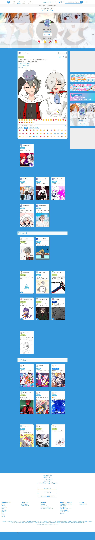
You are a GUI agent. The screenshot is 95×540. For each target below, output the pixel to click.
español (3, 505)
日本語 (3, 516)
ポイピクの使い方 (25, 505)
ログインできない (64, 510)
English (3, 504)
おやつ (31, 127)
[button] (17, 533)
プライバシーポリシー (46, 507)
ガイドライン (44, 505)
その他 (36, 127)
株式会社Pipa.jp (83, 504)
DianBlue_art (47, 29)
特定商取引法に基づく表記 (47, 508)
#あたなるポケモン (24, 63)
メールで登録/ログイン (47, 496)
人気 (26, 127)
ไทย (2, 513)
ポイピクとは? (24, 504)
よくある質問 (63, 507)
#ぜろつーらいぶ (23, 65)
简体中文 (4, 510)
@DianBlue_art (47, 31)
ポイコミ (62, 513)
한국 (3, 508)
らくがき (21, 57)
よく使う (20, 127)
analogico (50, 524)
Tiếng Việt (4, 507)
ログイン (47, 488)
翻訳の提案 (8, 502)
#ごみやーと (22, 67)
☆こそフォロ (47, 34)
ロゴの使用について (64, 511)
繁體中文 (4, 511)
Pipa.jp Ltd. (56, 524)
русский (3, 514)
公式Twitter (63, 505)
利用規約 (43, 504)
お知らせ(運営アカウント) (66, 504)
